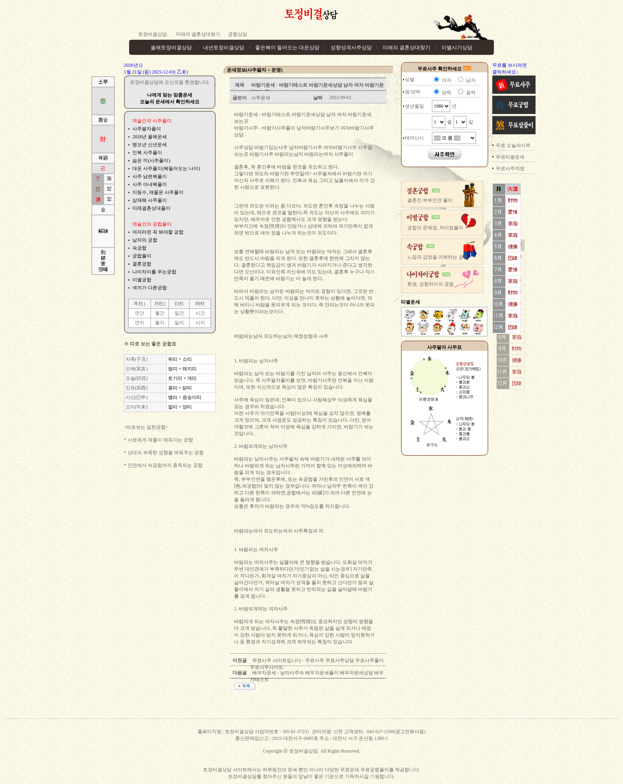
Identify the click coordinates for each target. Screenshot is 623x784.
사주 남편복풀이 (149, 176)
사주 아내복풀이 (149, 184)
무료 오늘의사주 (513, 145)
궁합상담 (237, 34)
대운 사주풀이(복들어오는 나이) (166, 168)
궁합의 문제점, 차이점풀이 (435, 227)
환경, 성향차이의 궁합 (430, 284)
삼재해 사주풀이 (149, 200)
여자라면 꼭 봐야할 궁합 (158, 232)
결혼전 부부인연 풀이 (430, 200)
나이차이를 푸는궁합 (154, 272)
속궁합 (139, 248)
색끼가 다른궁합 (149, 287)
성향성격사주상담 (351, 47)
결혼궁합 (141, 264)
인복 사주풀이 (147, 152)
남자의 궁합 (144, 240)
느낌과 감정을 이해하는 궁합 (437, 257)
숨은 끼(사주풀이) (151, 160)
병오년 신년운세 (149, 144)
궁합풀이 (141, 256)
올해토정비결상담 (171, 47)
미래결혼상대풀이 (151, 208)
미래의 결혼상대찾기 (197, 34)
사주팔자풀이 (146, 129)
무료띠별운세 (510, 157)
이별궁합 (141, 280)
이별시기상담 (456, 47)
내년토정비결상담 (223, 47)
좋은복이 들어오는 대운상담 (287, 47)
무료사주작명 (510, 168)
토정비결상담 (152, 34)
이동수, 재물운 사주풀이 (158, 192)
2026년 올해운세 (149, 136)
